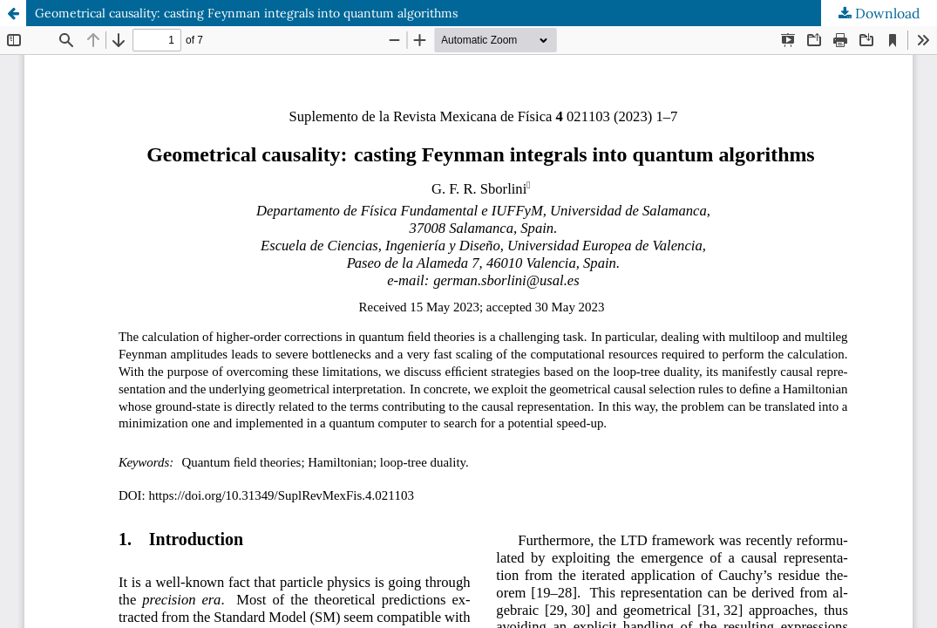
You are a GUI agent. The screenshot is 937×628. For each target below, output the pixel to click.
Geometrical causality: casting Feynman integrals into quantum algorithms (246, 13)
